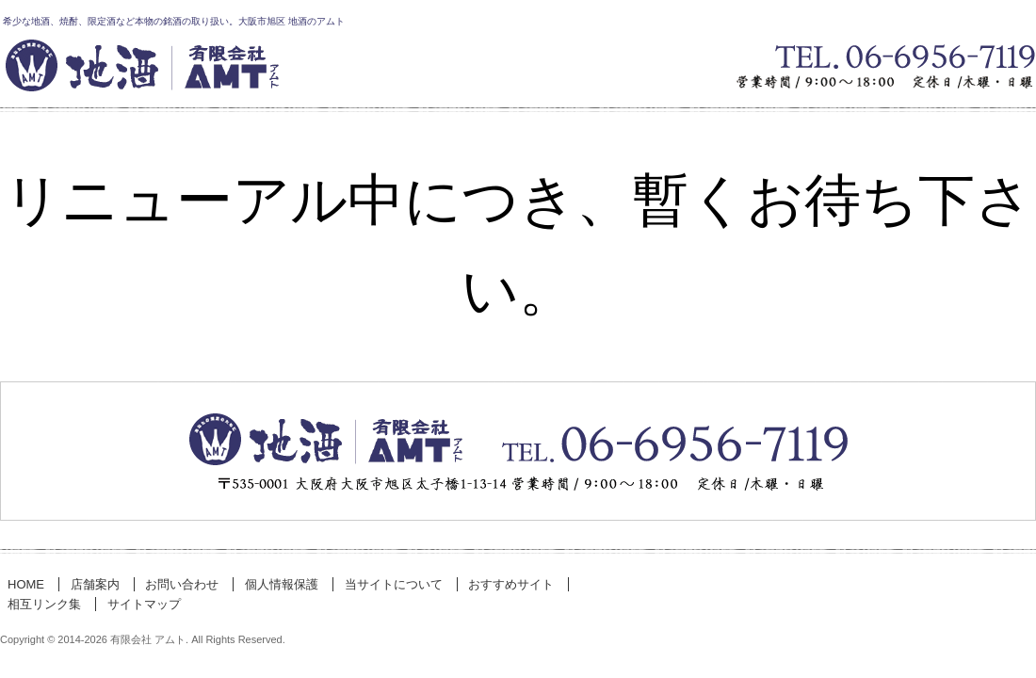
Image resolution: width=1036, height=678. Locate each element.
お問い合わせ (518, 451)
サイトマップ (144, 604)
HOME (26, 584)
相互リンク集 (44, 604)
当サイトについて (394, 584)
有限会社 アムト (282, 71)
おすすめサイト (511, 584)
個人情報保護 (281, 584)
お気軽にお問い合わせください (923, 71)
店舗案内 (95, 584)
